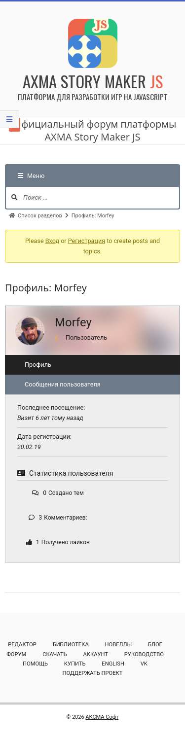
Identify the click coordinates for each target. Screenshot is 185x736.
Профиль (38, 364)
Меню (31, 175)
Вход (52, 241)
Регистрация (86, 241)
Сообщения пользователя (63, 384)
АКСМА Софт (101, 717)
